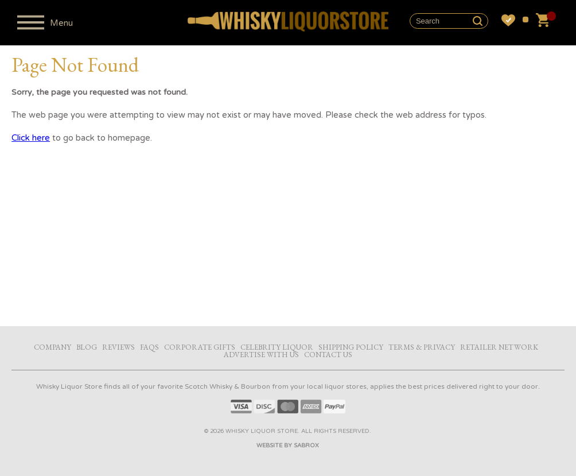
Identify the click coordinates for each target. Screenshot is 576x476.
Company (52, 347)
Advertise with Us (261, 354)
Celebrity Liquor (276, 347)
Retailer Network (499, 347)
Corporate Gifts (199, 347)
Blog (86, 347)
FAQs (149, 347)
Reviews (118, 347)
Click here (30, 138)
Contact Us (328, 354)
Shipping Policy (350, 347)
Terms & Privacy (421, 347)
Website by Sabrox (287, 445)
